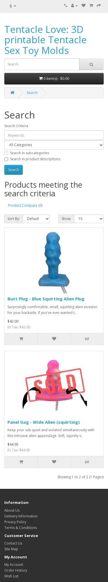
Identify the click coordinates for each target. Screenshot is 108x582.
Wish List (11, 576)
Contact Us (13, 543)
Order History (15, 570)
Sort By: (13, 218)
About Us (12, 510)
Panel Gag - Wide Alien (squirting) (43, 422)
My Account (13, 564)
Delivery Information (21, 516)
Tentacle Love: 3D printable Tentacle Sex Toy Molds (45, 40)
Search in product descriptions (32, 159)
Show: (66, 218)
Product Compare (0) (25, 205)
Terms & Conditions (20, 527)
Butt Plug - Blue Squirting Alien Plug (45, 299)
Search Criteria (16, 125)
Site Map (11, 549)
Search (32, 92)
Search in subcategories (26, 152)
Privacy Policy (15, 521)
